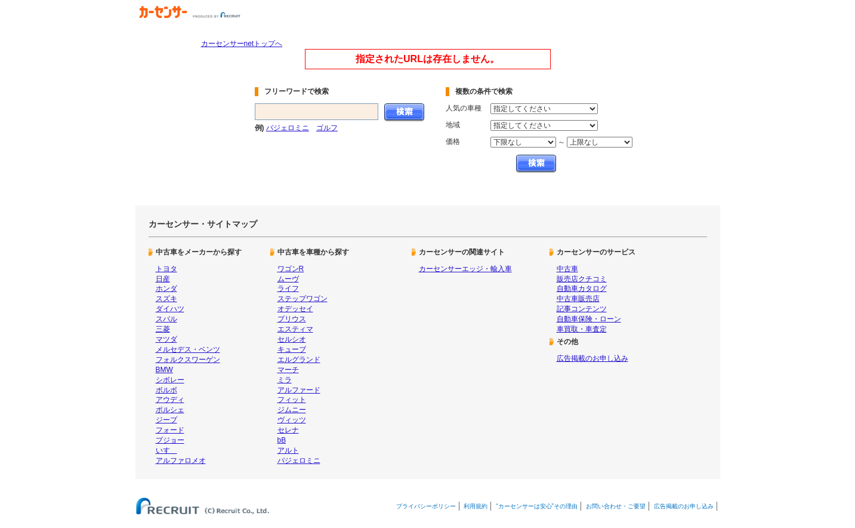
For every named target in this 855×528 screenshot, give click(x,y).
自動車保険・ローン (589, 319)
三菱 (163, 329)
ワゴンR (290, 269)
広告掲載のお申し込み (592, 358)
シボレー (170, 380)
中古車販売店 (578, 298)
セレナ (288, 430)
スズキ (166, 298)
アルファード (298, 390)
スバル (166, 319)
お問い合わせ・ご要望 (616, 506)
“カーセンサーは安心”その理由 (537, 506)
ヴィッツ (291, 420)
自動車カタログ (582, 288)
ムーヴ (288, 279)
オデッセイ (295, 309)
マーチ (288, 370)
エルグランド (298, 359)
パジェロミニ (287, 128)
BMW (164, 370)
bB (281, 440)
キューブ (291, 349)
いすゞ (166, 450)
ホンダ (166, 288)
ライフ (288, 288)
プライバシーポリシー (426, 506)
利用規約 (475, 506)
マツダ (166, 339)
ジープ (166, 420)
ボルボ (166, 390)
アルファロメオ (181, 460)
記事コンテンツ (582, 309)
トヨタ (166, 269)
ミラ (284, 380)
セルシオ (291, 339)
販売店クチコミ (582, 279)
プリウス (291, 319)
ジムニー (291, 410)
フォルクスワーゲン (188, 359)
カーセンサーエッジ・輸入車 (465, 269)
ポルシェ (170, 410)
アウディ (170, 399)
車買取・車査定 (582, 329)
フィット (291, 399)
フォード (170, 430)
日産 (163, 279)
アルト (288, 450)
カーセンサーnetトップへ (242, 43)
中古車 (567, 269)
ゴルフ (327, 128)
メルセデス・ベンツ (188, 349)
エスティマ (295, 329)
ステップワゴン (302, 298)
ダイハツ (170, 309)
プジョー (170, 440)
